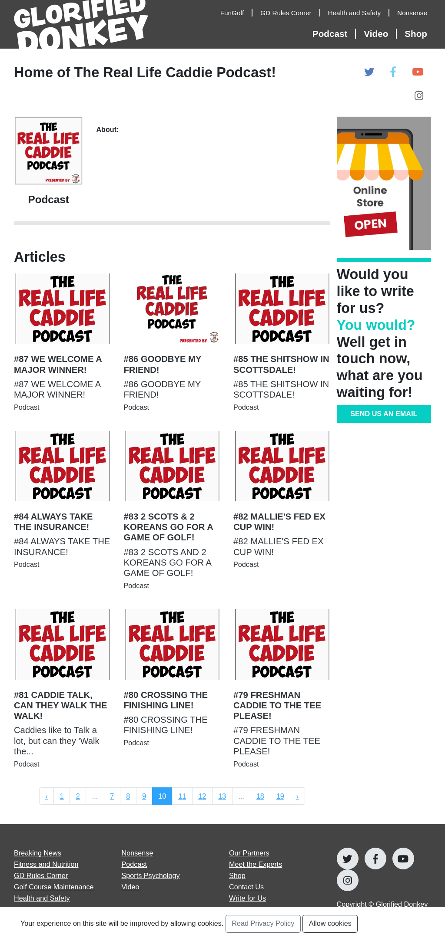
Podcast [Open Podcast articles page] (134, 864)
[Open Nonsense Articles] (414, 13)
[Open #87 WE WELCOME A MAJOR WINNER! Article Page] (62, 352)
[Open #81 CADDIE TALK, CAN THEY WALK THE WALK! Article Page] (62, 698)
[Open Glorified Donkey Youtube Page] (417, 72)
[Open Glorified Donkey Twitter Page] (369, 72)
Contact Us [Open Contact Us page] (246, 887)
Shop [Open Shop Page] (416, 34)
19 (280, 796)
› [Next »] (297, 796)
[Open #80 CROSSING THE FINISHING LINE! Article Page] (172, 687)
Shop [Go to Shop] (237, 875)
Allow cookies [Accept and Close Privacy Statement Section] (330, 923)
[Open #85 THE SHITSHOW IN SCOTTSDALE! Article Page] (281, 352)
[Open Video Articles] (380, 34)
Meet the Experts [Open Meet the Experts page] (255, 864)
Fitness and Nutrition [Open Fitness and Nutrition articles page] (46, 864)
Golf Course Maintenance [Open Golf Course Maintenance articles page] (54, 887)
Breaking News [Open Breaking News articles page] (37, 853)
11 (182, 796)
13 (222, 796)
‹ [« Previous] (46, 796)
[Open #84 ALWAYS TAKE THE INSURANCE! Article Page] (62, 509)
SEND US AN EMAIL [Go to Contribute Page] (383, 414)
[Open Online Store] (384, 183)
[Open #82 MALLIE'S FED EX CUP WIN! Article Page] (281, 509)
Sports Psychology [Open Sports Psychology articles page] (151, 875)
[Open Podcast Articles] (334, 34)
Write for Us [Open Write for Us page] (247, 898)
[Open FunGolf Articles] (236, 13)
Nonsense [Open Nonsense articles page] (137, 853)
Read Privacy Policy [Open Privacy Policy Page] (263, 923)
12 (202, 796)
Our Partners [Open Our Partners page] (249, 853)
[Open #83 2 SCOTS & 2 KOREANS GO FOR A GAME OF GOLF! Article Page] (172, 520)
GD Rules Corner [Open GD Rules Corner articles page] (41, 875)
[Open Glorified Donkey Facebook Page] (393, 72)
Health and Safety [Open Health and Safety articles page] (42, 898)
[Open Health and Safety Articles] (359, 13)
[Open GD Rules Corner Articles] (290, 13)
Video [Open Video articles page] (130, 887)
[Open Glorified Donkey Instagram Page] (419, 96)
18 (260, 796)
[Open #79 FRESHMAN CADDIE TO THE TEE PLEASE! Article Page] (281, 698)
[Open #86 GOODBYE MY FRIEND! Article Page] (172, 352)
